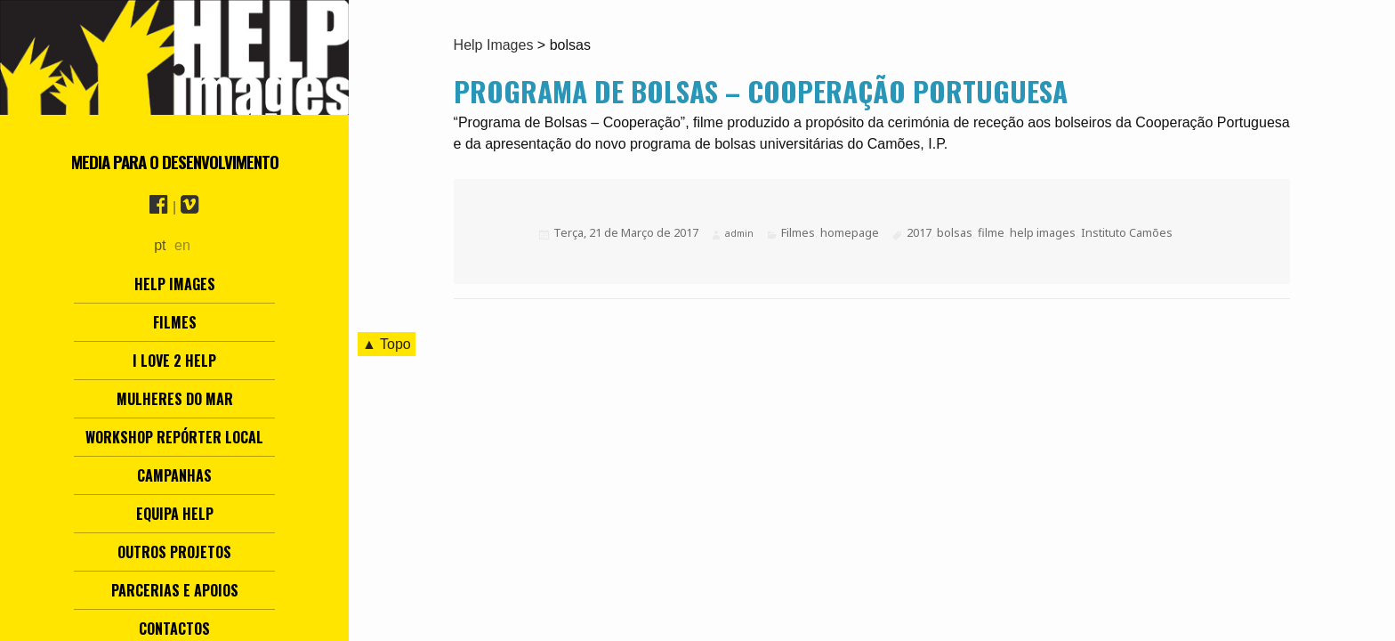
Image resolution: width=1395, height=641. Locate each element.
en (182, 245)
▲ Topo (386, 344)
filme (991, 232)
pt (159, 245)
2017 (919, 232)
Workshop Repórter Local (174, 437)
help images (1043, 232)
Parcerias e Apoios (174, 590)
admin (739, 233)
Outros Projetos (174, 552)
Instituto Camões (1127, 232)
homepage (849, 232)
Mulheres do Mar (175, 399)
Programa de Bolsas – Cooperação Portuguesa (761, 90)
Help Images (174, 284)
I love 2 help (174, 360)
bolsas (954, 232)
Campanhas (174, 475)
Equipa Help (175, 513)
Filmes (175, 322)
